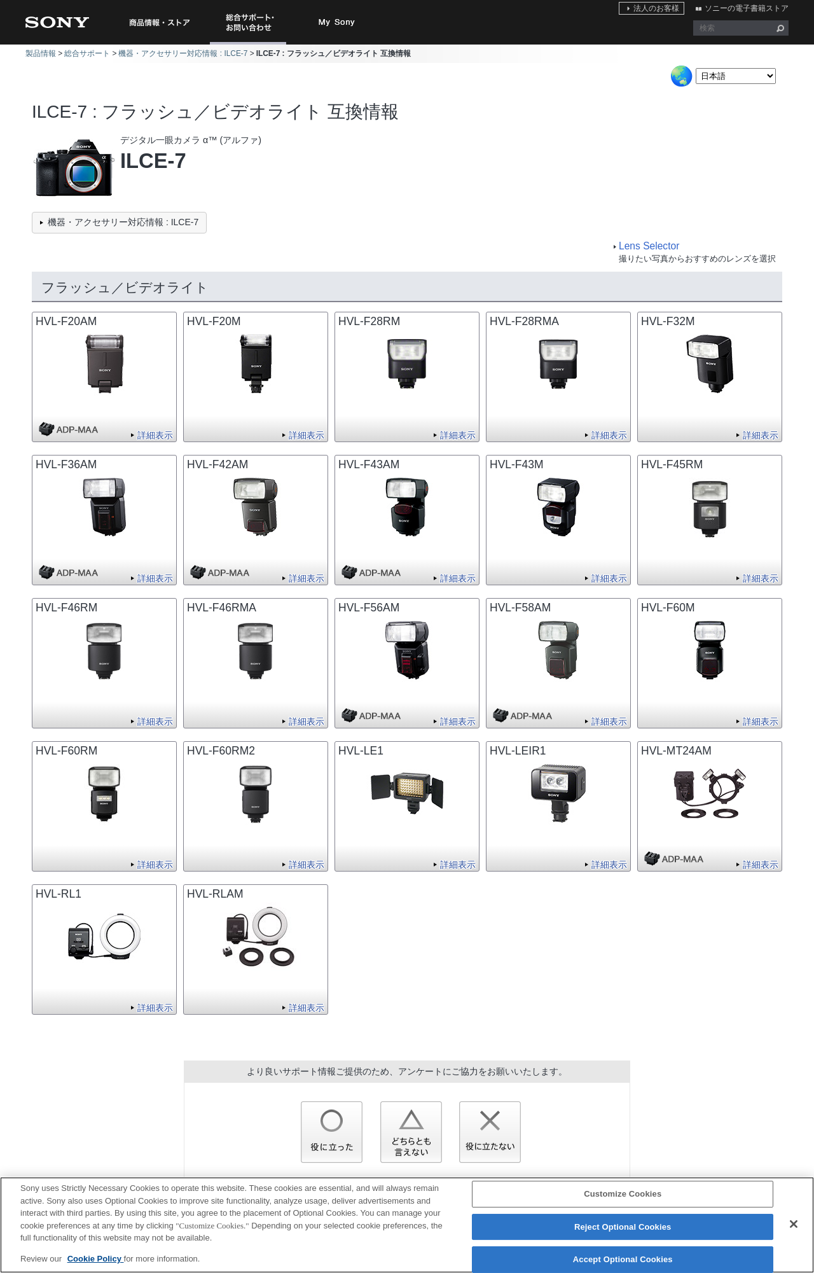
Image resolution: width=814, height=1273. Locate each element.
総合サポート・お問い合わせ (250, 44)
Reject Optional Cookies (623, 1234)
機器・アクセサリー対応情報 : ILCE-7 (182, 53)
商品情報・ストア (159, 22)
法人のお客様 (656, 8)
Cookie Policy (95, 1265)
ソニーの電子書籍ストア (747, 8)
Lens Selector (649, 245)
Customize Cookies (622, 1201)
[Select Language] (736, 76)
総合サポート (87, 53)
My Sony (337, 22)
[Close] (794, 1231)
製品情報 (40, 53)
